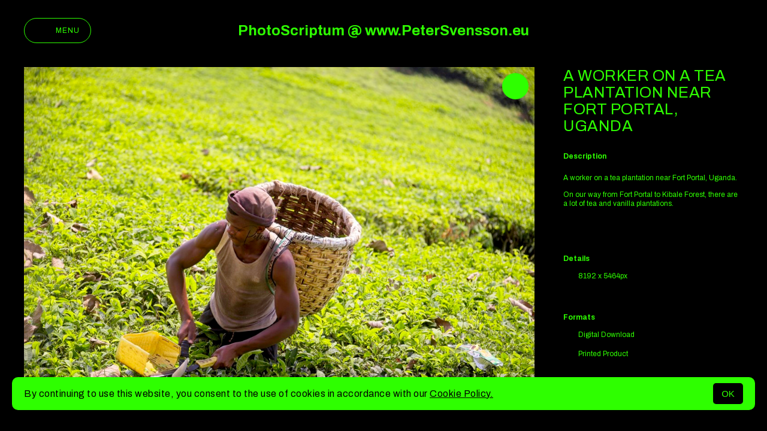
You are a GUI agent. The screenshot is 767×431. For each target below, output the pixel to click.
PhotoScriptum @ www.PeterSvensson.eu (383, 30)
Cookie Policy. (461, 393)
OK (728, 393)
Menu (57, 30)
